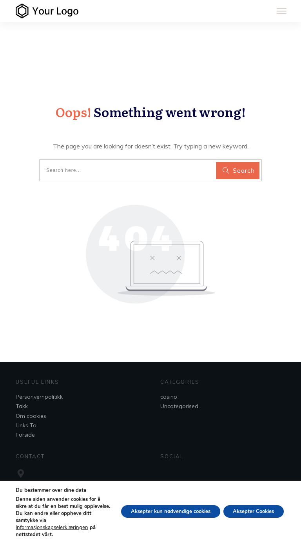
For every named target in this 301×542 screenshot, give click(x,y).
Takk (22, 406)
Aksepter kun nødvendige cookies (159, 511)
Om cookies (31, 415)
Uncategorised (179, 406)
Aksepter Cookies (250, 511)
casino (168, 396)
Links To (26, 425)
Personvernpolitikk (39, 396)
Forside (25, 434)
